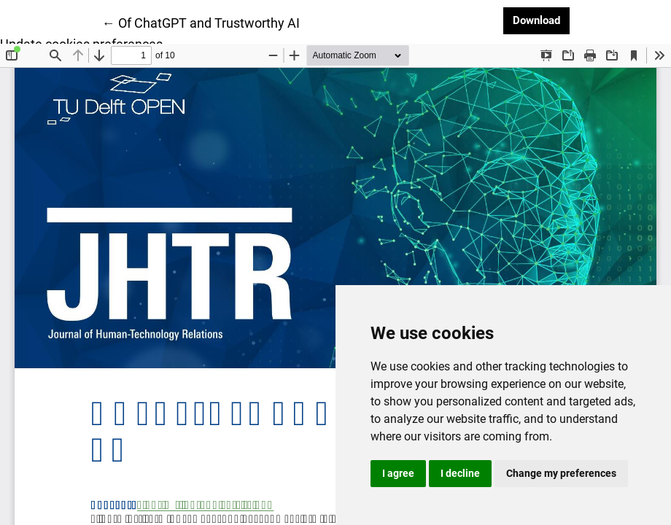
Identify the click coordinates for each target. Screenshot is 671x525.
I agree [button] (398, 473)
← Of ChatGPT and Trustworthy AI (201, 22)
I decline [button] (460, 473)
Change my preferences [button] (561, 473)
